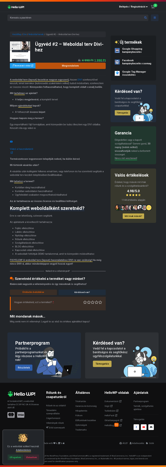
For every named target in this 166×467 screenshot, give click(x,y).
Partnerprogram (141, 401)
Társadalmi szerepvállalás (53, 412)
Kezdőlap (16, 34)
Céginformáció (53, 418)
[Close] (15, 457)
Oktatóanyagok (112, 420)
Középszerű (89, 302)
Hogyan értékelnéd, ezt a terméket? (34, 302)
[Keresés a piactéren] (77, 18)
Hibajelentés (81, 411)
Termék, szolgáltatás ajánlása (143, 408)
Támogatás (122, 113)
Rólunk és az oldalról (56, 405)
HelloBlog (112, 425)
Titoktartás (80, 401)
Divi (25, 34)
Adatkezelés (137, 443)
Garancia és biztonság (86, 406)
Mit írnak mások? (133, 216)
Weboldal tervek (36, 34)
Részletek (24, 367)
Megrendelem (70, 65)
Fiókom (79, 415)
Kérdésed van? (82, 292)
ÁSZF (123, 443)
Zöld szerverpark (55, 427)
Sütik (150, 443)
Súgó (107, 406)
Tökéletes (100, 302)
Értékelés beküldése (33, 292)
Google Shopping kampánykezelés (132, 50)
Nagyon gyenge (85, 302)
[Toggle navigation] (155, 17)
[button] (134, 6)
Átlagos (93, 302)
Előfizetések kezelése (85, 420)
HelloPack (109, 415)
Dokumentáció (112, 401)
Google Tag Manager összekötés (134, 73)
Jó (96, 302)
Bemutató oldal (21, 65)
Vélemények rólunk (55, 423)
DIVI (80, 79)
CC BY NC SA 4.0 (24, 404)
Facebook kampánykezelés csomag (136, 62)
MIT (21, 401)
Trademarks (81, 430)
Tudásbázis (110, 411)
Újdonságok (81, 425)
